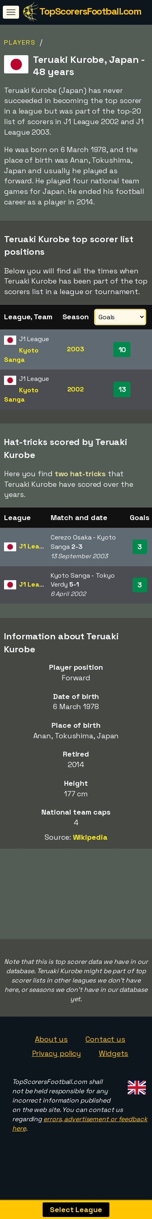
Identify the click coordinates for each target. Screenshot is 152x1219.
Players (20, 42)
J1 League (35, 546)
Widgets (113, 1062)
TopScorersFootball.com (90, 11)
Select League (76, 1209)
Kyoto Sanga (21, 355)
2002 (75, 389)
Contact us (105, 1048)
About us (51, 1048)
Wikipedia (90, 837)
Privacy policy (56, 1062)
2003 (75, 349)
